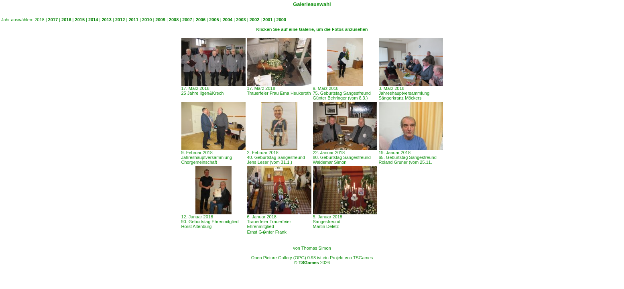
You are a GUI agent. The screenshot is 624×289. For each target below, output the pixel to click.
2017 (53, 19)
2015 (80, 19)
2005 (214, 19)
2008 (174, 19)
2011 (133, 19)
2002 (254, 19)
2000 (281, 19)
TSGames (309, 262)
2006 (200, 19)
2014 (93, 19)
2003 (241, 19)
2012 (120, 19)
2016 (66, 19)
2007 (187, 19)
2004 (227, 19)
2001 (267, 19)
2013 (106, 19)
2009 (160, 19)
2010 (147, 19)
